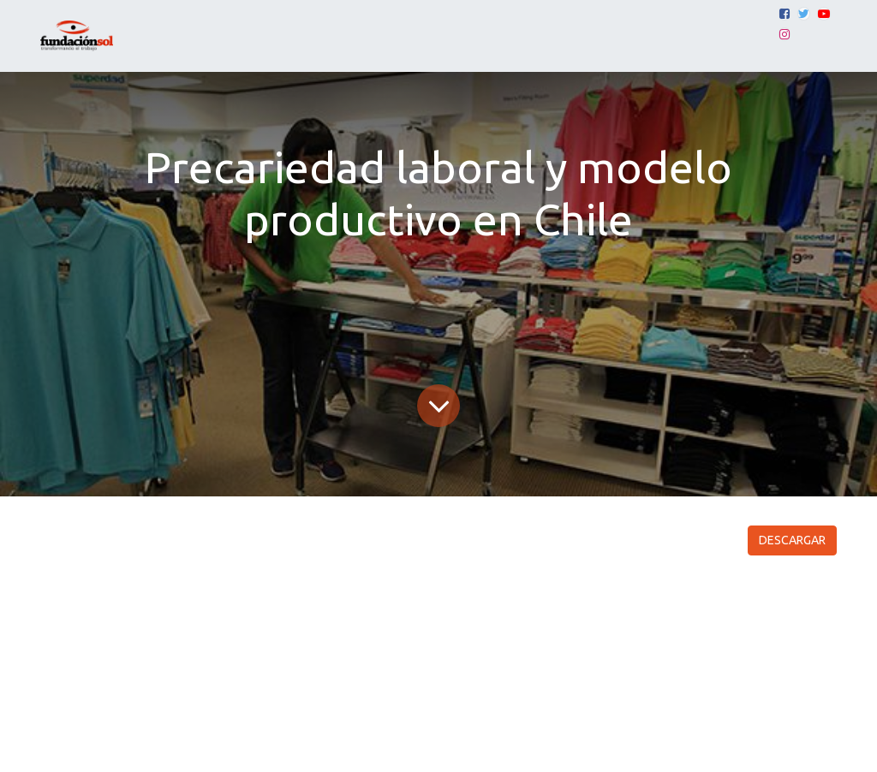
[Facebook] (784, 14)
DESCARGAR (792, 540)
